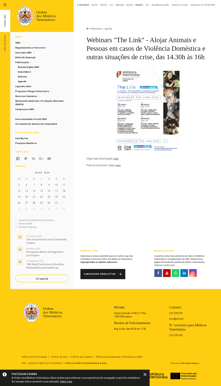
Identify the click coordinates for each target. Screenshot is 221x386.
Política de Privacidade (34, 357)
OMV (18, 43)
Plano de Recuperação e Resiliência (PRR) (119, 357)
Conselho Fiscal (180, 5)
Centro (103, 5)
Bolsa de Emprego (25, 57)
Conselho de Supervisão (202, 5)
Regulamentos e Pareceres (30, 47)
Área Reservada (5, 43)
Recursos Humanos (26, 96)
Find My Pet (21, 138)
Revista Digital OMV (28, 67)
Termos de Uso (59, 357)
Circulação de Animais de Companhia (36, 124)
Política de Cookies (81, 357)
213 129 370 (175, 313)
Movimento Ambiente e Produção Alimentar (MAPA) (39, 103)
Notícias (22, 76)
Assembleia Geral (160, 5)
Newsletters (24, 72)
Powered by (185, 363)
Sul (111, 5)
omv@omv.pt (176, 318)
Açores (129, 5)
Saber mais (66, 381)
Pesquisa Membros (26, 143)
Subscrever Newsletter (100, 274)
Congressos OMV (24, 109)
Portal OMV (5, 21)
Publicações (96, 29)
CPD (147, 5)
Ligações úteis (23, 86)
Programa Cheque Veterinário (32, 91)
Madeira (120, 5)
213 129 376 (175, 335)
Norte (94, 5)
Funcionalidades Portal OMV (31, 119)
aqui (116, 158)
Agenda (22, 81)
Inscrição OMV (23, 52)
